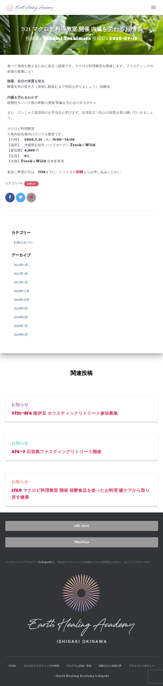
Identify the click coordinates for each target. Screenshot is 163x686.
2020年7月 (21, 326)
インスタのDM (71, 172)
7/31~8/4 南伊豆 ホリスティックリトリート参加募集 (68, 413)
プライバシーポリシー (141, 665)
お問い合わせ (81, 525)
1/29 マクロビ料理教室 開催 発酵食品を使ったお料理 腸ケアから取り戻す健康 (80, 493)
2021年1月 (21, 282)
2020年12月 (22, 291)
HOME (12, 665)
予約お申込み (81, 541)
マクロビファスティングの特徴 (41, 665)
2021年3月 (21, 273)
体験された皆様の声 (110, 665)
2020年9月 (21, 308)
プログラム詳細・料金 (79, 665)
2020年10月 (22, 299)
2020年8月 (21, 317)
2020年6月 (21, 334)
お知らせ (31, 183)
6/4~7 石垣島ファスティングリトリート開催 (59, 451)
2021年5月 (21, 265)
